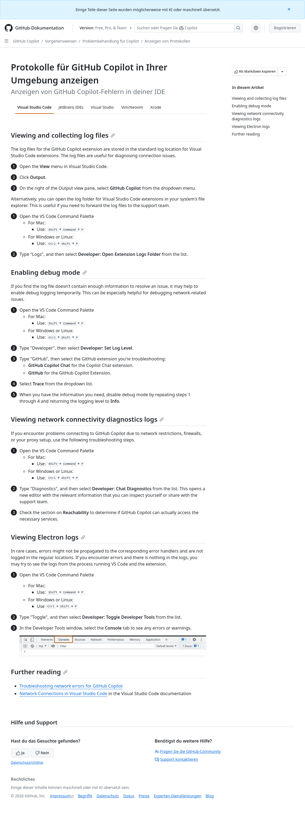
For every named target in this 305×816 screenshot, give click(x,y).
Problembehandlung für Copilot (110, 41)
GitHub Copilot (26, 41)
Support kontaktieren (176, 759)
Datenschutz (108, 795)
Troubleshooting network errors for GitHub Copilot (71, 686)
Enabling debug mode (49, 272)
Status (128, 795)
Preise (144, 795)
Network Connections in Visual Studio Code (63, 693)
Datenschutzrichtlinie (27, 762)
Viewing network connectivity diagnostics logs (87, 419)
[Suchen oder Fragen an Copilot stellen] (188, 28)
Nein (42, 752)
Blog (210, 795)
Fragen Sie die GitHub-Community (188, 751)
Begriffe (85, 795)
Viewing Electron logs (48, 537)
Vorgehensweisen (60, 41)
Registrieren (285, 27)
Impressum (60, 795)
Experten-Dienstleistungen (177, 795)
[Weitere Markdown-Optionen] (282, 71)
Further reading (39, 671)
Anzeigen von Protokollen (167, 41)
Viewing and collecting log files (63, 135)
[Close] (289, 9)
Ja (20, 752)
